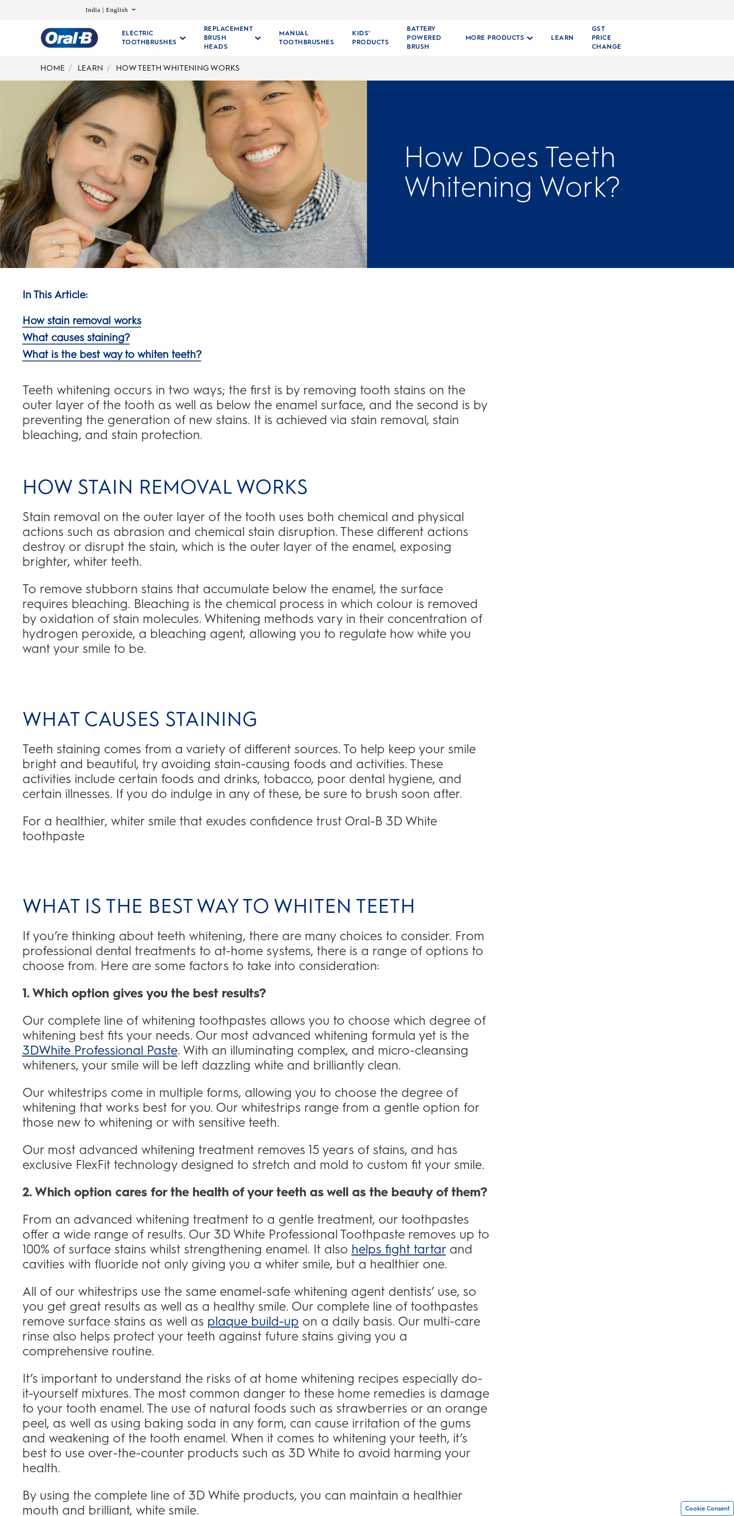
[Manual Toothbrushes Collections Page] (306, 38)
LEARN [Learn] (90, 68)
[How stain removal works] (81, 319)
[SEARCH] (682, 38)
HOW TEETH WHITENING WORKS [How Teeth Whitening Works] (178, 68)
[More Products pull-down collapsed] (493, 38)
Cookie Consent (707, 1508)
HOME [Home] (52, 68)
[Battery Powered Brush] (424, 38)
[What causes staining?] (76, 336)
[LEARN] (556, 38)
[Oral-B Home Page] (69, 38)
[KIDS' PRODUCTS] (370, 38)
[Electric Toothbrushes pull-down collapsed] (154, 38)
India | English (111, 9)
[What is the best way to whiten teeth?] (111, 353)
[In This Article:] (55, 293)
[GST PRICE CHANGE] (601, 38)
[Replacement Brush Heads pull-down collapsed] (233, 38)
